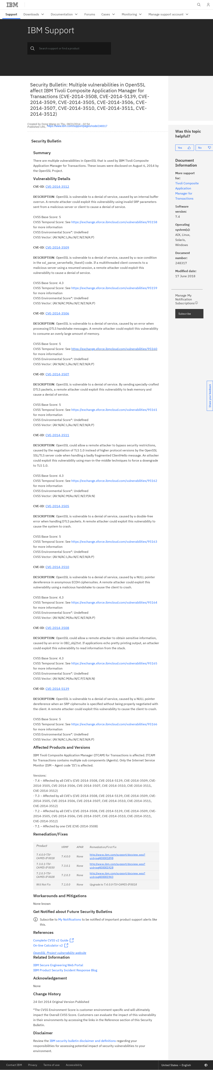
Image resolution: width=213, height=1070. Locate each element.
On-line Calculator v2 (48, 945)
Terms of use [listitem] (51, 1065)
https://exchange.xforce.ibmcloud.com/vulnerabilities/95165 (114, 663)
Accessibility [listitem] (74, 1065)
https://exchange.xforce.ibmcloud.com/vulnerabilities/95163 (114, 541)
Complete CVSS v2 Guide (50, 940)
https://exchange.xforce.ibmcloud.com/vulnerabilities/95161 (114, 410)
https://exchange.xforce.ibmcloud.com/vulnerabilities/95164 (114, 602)
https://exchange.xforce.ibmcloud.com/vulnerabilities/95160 (114, 349)
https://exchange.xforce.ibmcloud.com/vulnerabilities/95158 (114, 222)
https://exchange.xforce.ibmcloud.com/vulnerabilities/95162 (114, 481)
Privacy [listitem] (32, 1065)
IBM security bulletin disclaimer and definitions (83, 1041)
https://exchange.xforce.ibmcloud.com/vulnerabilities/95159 (114, 288)
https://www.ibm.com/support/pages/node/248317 (77, 126)
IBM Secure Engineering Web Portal (58, 965)
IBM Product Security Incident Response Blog (65, 970)
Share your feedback (210, 396)
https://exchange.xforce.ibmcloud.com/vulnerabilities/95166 (114, 724)
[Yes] (184, 148)
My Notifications (69, 919)
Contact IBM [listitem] (14, 1065)
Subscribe (184, 313)
